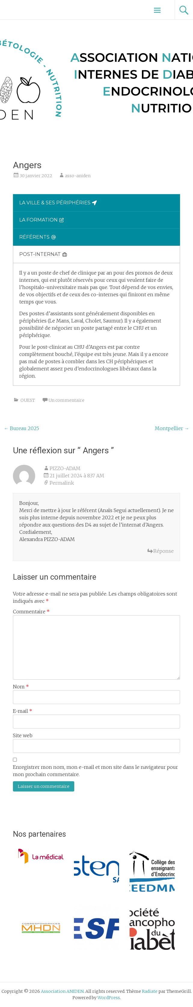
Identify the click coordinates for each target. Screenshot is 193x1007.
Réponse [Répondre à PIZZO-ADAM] (163, 551)
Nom (21, 687)
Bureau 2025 (21, 428)
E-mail (22, 711)
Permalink (62, 483)
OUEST (27, 400)
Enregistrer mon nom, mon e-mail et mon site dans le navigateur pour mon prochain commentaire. (95, 770)
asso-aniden (77, 175)
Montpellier (172, 428)
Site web (22, 735)
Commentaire (31, 612)
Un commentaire (66, 400)
